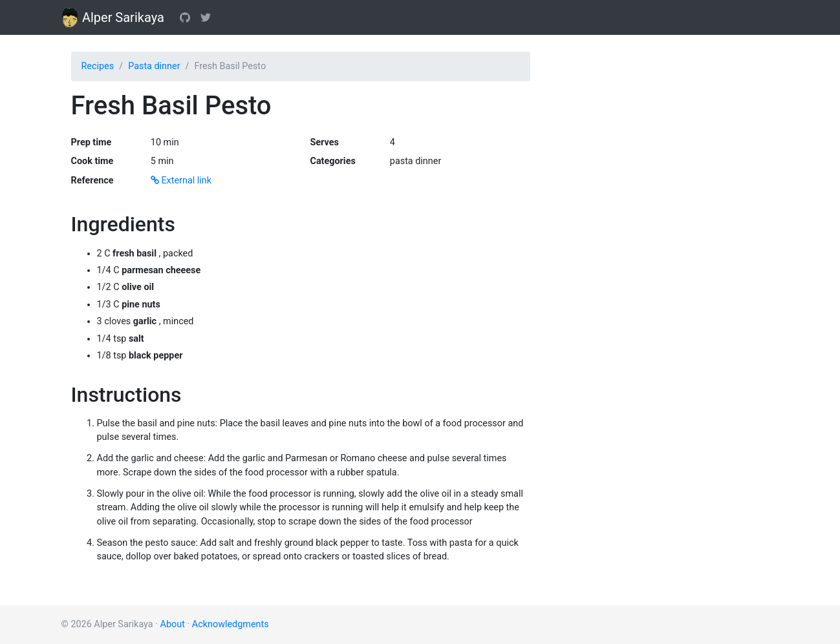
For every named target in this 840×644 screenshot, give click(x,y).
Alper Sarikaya (112, 17)
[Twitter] (205, 17)
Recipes (97, 66)
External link (181, 180)
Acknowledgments (230, 624)
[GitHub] (185, 17)
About (172, 624)
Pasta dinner (154, 66)
